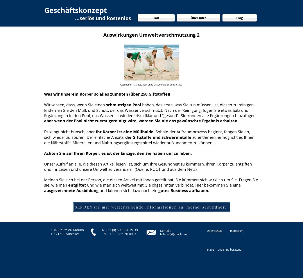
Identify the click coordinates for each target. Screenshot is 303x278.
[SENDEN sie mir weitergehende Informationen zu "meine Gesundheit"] (152, 207)
